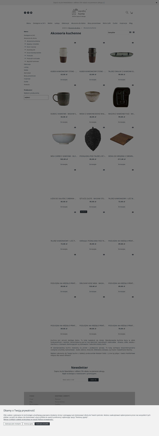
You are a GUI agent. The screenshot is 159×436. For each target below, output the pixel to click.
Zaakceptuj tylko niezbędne (13, 424)
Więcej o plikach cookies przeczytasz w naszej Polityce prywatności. (28, 419)
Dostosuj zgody (28, 424)
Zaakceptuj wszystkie (42, 424)
